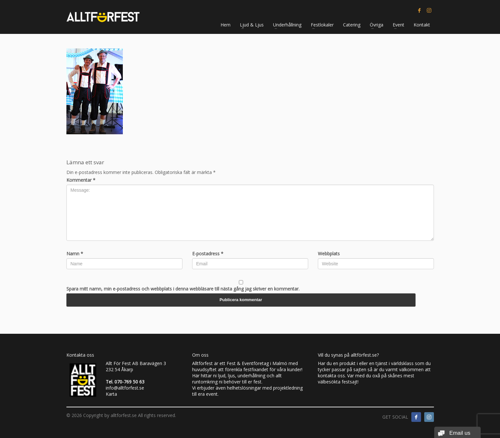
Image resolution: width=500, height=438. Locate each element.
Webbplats (329, 253)
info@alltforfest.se (125, 388)
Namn (74, 253)
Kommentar (80, 180)
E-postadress (207, 253)
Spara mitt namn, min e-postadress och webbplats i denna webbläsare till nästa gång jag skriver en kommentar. (182, 289)
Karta (111, 394)
